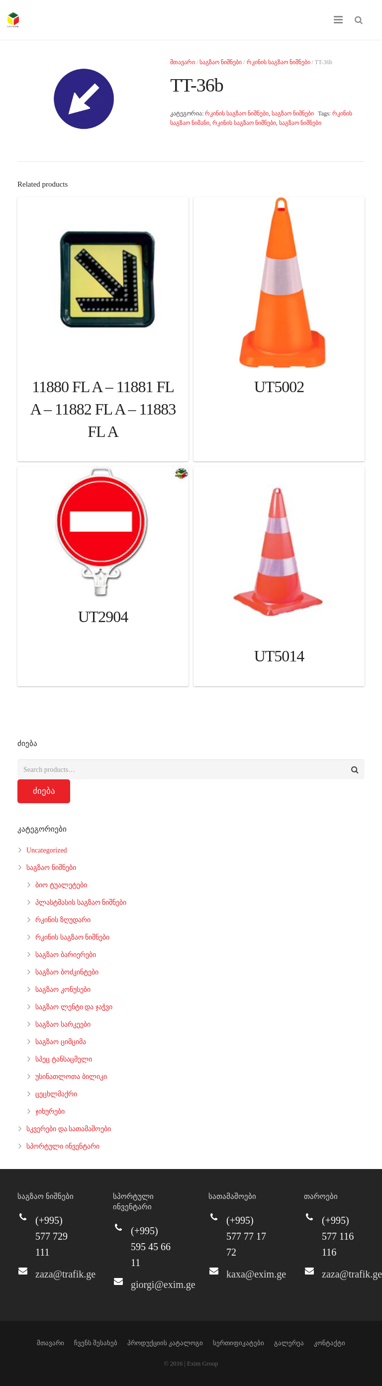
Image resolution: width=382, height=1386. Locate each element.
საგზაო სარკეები (63, 1024)
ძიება (44, 791)
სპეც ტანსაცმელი (63, 1059)
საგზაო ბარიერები (65, 955)
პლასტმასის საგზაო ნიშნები (80, 902)
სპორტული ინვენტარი (62, 1146)
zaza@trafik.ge (65, 1274)
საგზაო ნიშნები (220, 62)
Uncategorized (46, 850)
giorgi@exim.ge (163, 1284)
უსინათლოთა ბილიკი (71, 1076)
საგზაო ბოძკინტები (66, 972)
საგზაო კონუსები (63, 989)
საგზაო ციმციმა (60, 1042)
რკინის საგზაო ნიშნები (278, 62)
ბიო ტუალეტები (61, 885)
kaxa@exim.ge (256, 1274)
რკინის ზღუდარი (63, 920)
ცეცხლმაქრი (56, 1094)
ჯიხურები (50, 1111)
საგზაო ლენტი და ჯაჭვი (73, 1007)
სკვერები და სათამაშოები (68, 1129)
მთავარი (182, 62)
